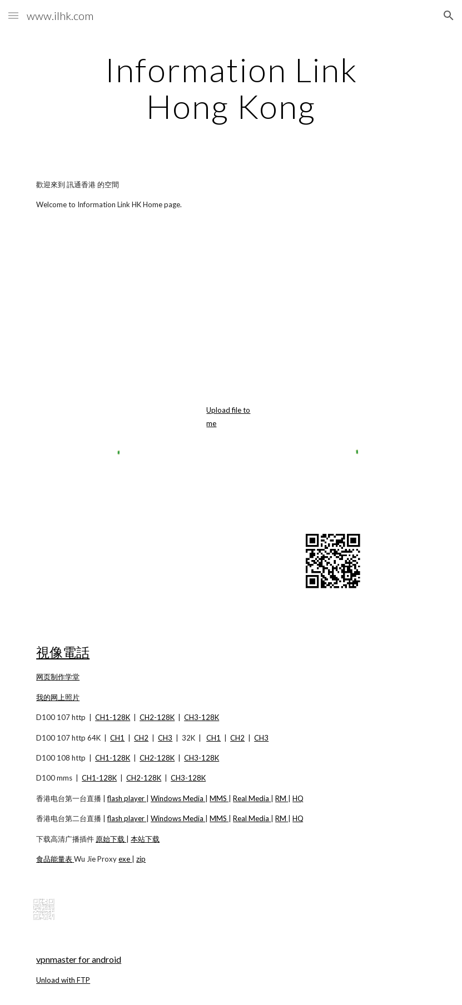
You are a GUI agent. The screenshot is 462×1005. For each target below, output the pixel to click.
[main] (231, 88)
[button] (13, 15)
